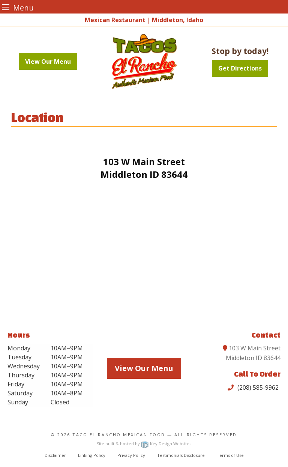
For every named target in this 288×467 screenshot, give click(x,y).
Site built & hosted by (144, 443)
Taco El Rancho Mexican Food (118, 434)
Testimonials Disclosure (181, 455)
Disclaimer (55, 455)
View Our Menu (48, 61)
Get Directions (240, 68)
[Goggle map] (144, 256)
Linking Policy (91, 455)
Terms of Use (230, 455)
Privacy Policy (131, 455)
